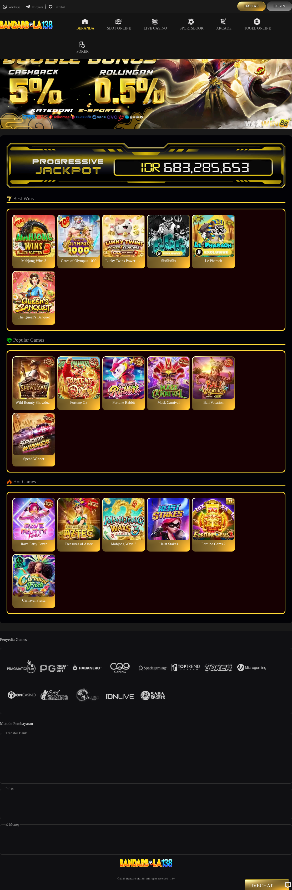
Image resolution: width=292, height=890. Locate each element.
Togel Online (257, 24)
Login (279, 6)
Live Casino (155, 24)
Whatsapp (11, 6)
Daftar (251, 6)
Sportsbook (192, 24)
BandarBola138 (135, 878)
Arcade (223, 24)
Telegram (34, 6)
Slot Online (119, 24)
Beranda (85, 24)
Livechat (56, 6)
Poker (82, 47)
